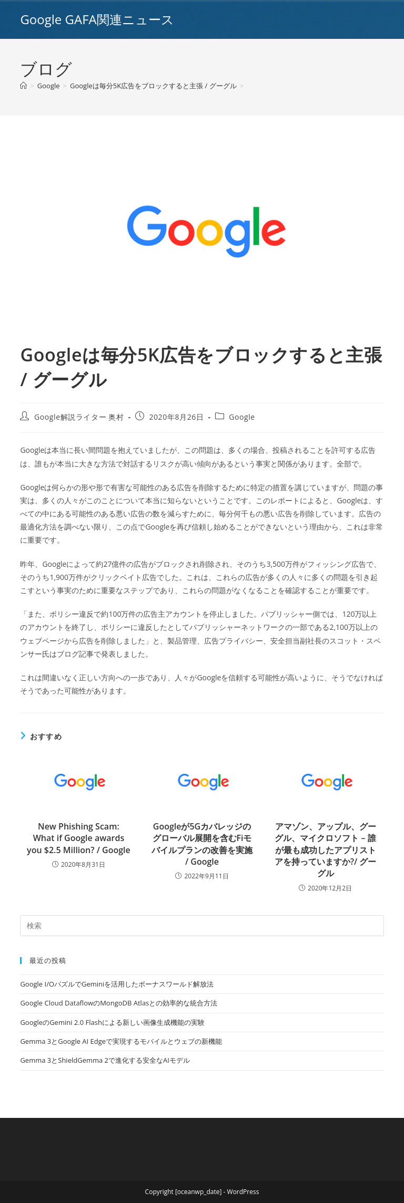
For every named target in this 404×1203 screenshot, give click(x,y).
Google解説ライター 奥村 (79, 417)
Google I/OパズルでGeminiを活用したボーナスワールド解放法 (117, 984)
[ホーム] (23, 85)
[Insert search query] (201, 925)
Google (242, 417)
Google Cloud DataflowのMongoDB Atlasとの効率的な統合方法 (118, 1003)
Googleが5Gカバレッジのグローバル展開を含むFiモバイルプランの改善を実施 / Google (202, 844)
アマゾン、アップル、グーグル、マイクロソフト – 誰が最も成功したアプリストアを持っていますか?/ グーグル (326, 850)
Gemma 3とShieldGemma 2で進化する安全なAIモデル (104, 1060)
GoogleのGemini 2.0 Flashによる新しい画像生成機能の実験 (112, 1022)
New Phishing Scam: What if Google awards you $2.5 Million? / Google (78, 838)
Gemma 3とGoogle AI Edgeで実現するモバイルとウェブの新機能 (121, 1041)
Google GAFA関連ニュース (97, 19)
